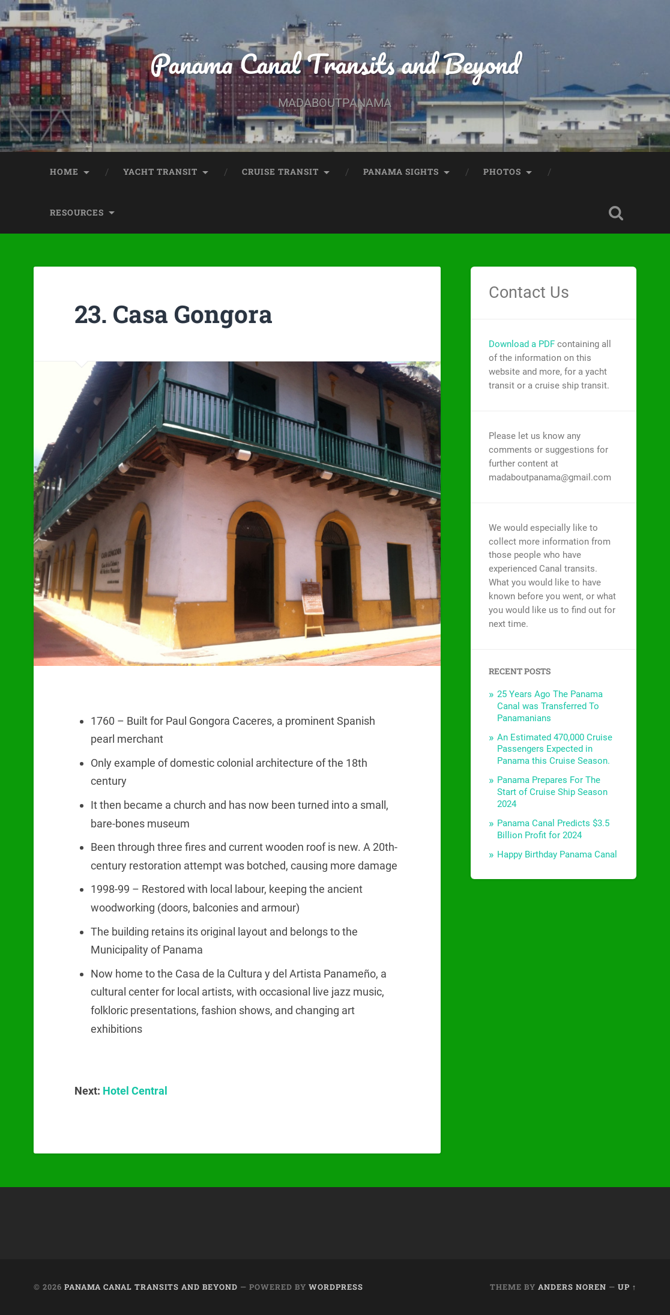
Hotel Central (135, 1090)
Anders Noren (572, 1287)
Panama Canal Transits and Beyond (334, 63)
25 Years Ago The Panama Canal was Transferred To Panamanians (550, 706)
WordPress (336, 1287)
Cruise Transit (280, 171)
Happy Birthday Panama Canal (557, 854)
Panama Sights (401, 171)
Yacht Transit (160, 171)
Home (64, 171)
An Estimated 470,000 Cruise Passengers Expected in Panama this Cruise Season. (554, 749)
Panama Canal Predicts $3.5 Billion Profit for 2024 (553, 829)
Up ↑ (627, 1287)
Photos (502, 171)
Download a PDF (522, 344)
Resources (77, 212)
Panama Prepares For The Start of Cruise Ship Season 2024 (552, 792)
